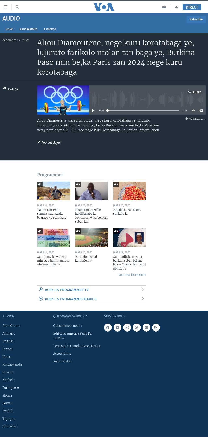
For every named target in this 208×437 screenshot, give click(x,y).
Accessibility (62, 353)
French (7, 349)
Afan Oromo (11, 326)
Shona (7, 395)
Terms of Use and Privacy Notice (77, 346)
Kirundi (8, 372)
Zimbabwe (10, 426)
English (8, 341)
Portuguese (10, 388)
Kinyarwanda (12, 364)
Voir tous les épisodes (132, 275)
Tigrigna (8, 419)
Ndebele (8, 380)
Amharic (8, 334)
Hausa (6, 357)
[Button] (10, 89)
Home (9, 29)
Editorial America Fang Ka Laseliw (72, 336)
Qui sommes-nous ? (67, 326)
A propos (50, 29)
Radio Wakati (63, 361)
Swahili (7, 411)
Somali (7, 403)
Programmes (28, 29)
